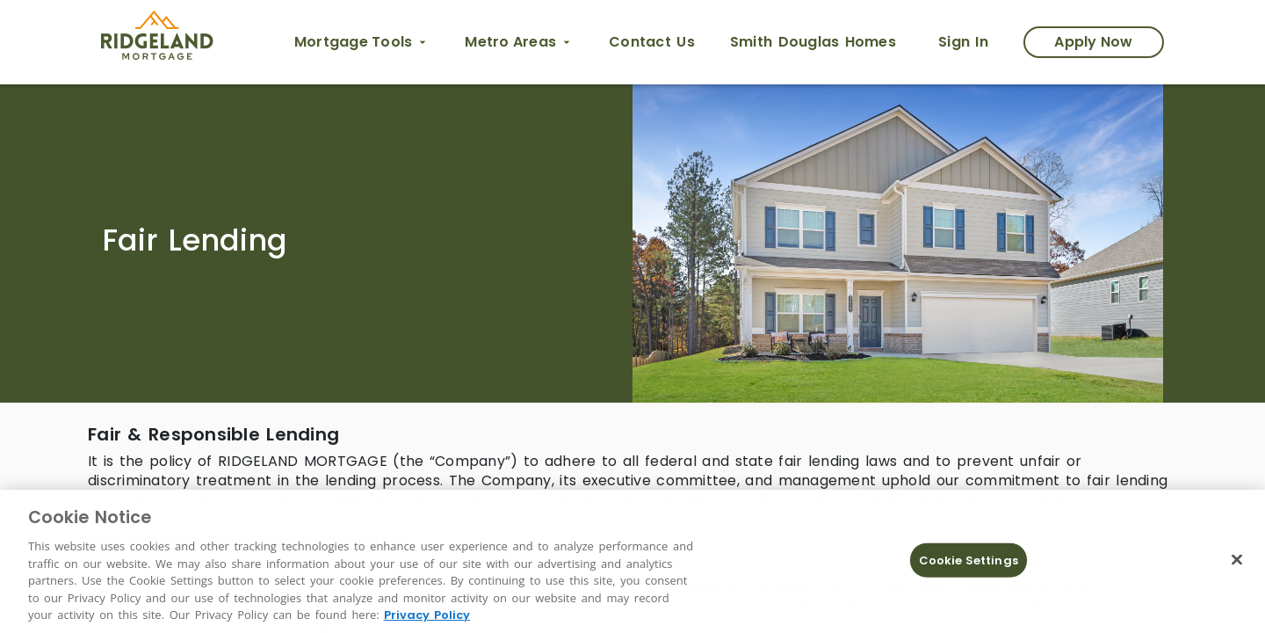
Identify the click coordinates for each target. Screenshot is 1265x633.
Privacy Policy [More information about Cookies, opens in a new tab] (427, 615)
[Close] (1237, 559)
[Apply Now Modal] (1093, 42)
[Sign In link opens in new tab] (963, 42)
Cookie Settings (968, 559)
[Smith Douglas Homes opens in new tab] (813, 42)
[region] (632, 561)
